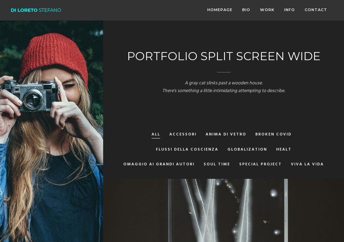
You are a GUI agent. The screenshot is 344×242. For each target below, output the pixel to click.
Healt (284, 150)
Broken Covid (273, 135)
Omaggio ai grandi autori (159, 165)
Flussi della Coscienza (187, 150)
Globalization (247, 150)
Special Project (260, 165)
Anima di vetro (226, 135)
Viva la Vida (307, 165)
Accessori (183, 135)
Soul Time (217, 165)
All (156, 135)
